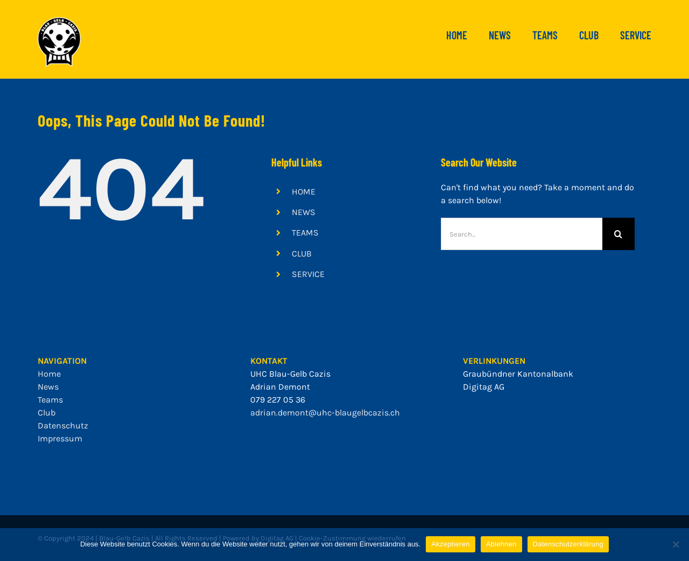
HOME (303, 191)
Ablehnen (501, 544)
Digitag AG (483, 387)
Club (46, 412)
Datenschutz (63, 425)
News (48, 387)
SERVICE (308, 274)
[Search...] (521, 234)
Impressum (60, 438)
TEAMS (305, 232)
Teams (50, 399)
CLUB (302, 253)
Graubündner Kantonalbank (518, 374)
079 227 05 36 (277, 399)
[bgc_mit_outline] (59, 21)
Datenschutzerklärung (568, 544)
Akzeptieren (450, 544)
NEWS (303, 212)
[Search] (618, 234)
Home (49, 374)
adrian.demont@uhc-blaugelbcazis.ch (325, 412)
